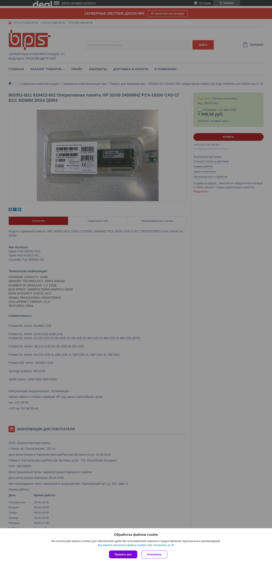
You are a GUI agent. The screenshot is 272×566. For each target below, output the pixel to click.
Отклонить (154, 554)
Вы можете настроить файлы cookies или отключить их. (134, 545)
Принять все (123, 554)
